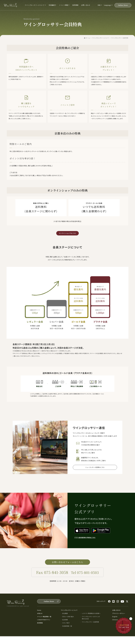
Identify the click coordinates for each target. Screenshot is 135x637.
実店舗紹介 (52, 5)
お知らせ (39, 614)
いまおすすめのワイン (43, 620)
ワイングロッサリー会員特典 (90, 623)
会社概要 (65, 614)
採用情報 (75, 5)
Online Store (123, 5)
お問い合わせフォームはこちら (67, 562)
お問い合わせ (85, 5)
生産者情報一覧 (67, 627)
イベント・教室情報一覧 (44, 617)
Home (39, 611)
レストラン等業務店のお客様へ (91, 614)
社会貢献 (65, 620)
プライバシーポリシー (118, 614)
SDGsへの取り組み (68, 617)
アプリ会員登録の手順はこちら (85, 538)
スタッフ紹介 (66, 624)
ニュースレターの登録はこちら (94, 467)
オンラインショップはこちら (67, 233)
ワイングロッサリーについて (69, 611)
